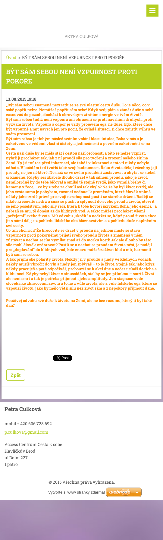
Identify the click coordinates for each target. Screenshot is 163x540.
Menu (152, 11)
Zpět (16, 375)
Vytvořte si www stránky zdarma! (76, 492)
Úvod (11, 57)
